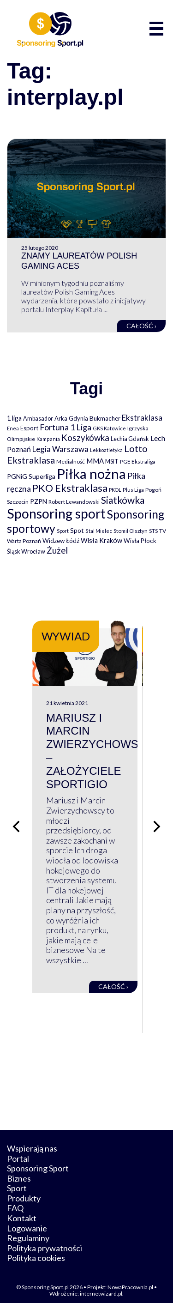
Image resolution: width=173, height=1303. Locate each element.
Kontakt (21, 1210)
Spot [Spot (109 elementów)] (77, 530)
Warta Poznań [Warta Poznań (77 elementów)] (24, 540)
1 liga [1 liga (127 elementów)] (14, 418)
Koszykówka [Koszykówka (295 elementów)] (85, 438)
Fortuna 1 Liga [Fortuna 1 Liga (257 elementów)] (65, 427)
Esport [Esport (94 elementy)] (29, 428)
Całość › (141, 326)
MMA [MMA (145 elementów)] (95, 461)
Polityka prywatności (44, 1240)
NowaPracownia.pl (130, 1279)
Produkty (24, 1190)
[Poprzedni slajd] (16, 823)
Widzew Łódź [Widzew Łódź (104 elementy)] (60, 540)
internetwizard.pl (101, 1285)
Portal (18, 1150)
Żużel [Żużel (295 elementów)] (57, 550)
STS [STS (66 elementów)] (153, 531)
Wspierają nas (32, 1140)
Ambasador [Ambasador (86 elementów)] (38, 418)
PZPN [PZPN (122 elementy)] (38, 501)
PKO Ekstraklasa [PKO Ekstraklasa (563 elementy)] (69, 488)
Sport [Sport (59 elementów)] (63, 531)
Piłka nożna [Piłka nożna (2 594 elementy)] (91, 473)
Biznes (19, 1170)
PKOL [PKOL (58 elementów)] (115, 490)
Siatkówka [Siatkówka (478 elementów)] (122, 500)
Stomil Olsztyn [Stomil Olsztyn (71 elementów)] (130, 530)
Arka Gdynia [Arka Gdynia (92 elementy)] (71, 418)
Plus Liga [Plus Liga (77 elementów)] (133, 489)
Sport (17, 1180)
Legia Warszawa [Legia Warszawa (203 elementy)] (60, 449)
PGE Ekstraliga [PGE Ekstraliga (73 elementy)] (137, 461)
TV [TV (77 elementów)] (162, 530)
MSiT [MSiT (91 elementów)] (112, 461)
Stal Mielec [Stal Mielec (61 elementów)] (98, 531)
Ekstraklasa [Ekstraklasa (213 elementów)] (142, 417)
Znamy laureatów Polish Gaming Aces (79, 261)
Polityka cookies (36, 1250)
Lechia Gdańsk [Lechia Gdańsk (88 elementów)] (130, 438)
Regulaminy (28, 1230)
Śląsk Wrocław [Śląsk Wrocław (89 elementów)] (26, 551)
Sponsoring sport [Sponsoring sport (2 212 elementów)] (56, 513)
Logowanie (27, 1220)
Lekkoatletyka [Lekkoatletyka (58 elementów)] (106, 450)
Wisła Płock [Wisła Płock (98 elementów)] (140, 540)
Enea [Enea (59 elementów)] (13, 428)
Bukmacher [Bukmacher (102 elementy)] (104, 418)
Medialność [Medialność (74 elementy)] (70, 461)
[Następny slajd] (157, 823)
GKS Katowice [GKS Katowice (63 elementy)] (109, 428)
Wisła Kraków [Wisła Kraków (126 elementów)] (101, 540)
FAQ (15, 1200)
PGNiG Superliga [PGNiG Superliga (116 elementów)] (31, 476)
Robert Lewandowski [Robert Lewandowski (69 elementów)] (74, 502)
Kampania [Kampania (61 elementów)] (48, 439)
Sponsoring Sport (38, 1160)
